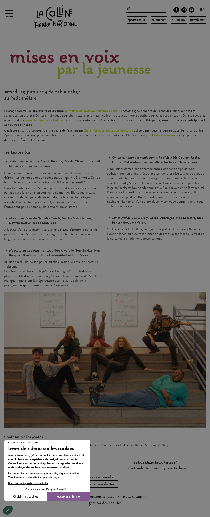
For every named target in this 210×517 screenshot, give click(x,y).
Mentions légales (100, 496)
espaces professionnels (94, 477)
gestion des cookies (105, 503)
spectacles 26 (137, 20)
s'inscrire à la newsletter (93, 484)
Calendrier (159, 20)
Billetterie (179, 20)
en (203, 10)
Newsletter (197, 20)
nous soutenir (134, 496)
